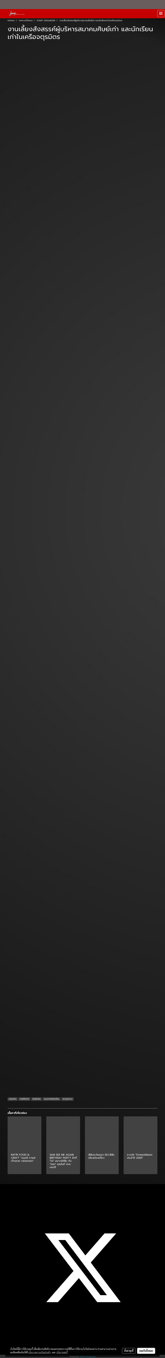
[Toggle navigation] (160, 13)
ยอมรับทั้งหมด (146, 1350)
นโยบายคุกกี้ (62, 1352)
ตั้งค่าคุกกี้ (128, 1350)
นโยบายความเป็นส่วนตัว (39, 1352)
